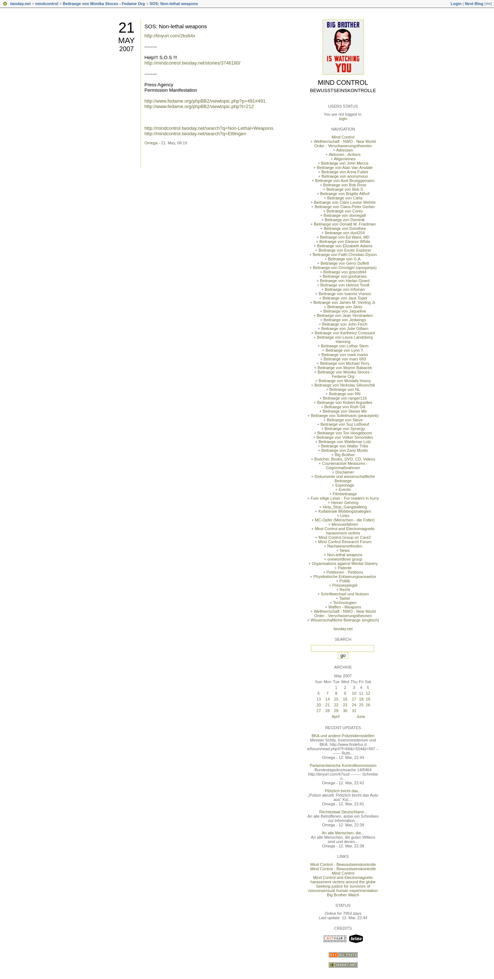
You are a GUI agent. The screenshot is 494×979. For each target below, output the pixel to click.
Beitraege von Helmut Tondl (344, 285)
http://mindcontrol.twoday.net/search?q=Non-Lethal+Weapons (209, 128)
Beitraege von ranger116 (345, 398)
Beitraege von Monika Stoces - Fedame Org (104, 3)
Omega (151, 143)
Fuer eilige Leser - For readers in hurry (345, 498)
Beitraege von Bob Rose (344, 185)
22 (336, 705)
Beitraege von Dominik (345, 220)
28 (327, 711)
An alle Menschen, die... (343, 833)
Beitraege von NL (344, 389)
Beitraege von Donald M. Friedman (345, 224)
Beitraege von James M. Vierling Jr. (345, 302)
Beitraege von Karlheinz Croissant (345, 333)
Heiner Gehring (344, 502)
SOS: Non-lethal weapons (174, 3)
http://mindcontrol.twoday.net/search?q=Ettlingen (195, 133)
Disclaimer (345, 472)
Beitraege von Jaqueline (344, 311)
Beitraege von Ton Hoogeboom (344, 433)
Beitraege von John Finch (345, 324)
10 (354, 693)
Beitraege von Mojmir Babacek (344, 367)
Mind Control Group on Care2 (345, 537)
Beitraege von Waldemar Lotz (345, 441)
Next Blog (474, 3)
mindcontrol (46, 3)
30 (345, 711)
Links (344, 515)
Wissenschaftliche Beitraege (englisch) (345, 620)
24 (354, 705)
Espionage (344, 485)
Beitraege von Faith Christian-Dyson (345, 254)
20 (318, 705)
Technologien (345, 602)
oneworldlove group (344, 559)
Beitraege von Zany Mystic (344, 450)
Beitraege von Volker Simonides (344, 437)
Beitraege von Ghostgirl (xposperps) (345, 267)
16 (345, 699)
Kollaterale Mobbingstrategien (344, 511)
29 (336, 711)
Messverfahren (345, 524)
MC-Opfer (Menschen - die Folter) (345, 520)
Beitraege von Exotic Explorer (345, 250)
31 (354, 711)
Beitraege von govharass (345, 276)
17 (354, 699)
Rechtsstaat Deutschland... (343, 812)
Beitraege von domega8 (345, 215)
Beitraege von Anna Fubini (344, 172)
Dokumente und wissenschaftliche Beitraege (345, 478)
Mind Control (343, 82)
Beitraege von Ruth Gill (344, 407)
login (343, 118)
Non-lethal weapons (344, 555)
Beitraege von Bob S (345, 189)
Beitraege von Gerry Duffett (344, 263)
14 (327, 699)
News (345, 550)
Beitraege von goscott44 (344, 272)
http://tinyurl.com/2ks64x (170, 35)
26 (368, 705)
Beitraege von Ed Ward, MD (345, 237)
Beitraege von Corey (345, 211)
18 (361, 699)
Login (456, 3)
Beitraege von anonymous (344, 176)
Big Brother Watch (343, 895)
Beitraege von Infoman (345, 289)
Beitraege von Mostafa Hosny (345, 381)
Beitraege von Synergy (345, 428)
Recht (345, 589)
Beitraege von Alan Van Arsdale (345, 167)
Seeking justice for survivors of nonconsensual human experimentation (343, 888)
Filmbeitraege (345, 494)
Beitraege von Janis (344, 307)
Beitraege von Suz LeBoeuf (344, 424)
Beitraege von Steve (345, 420)
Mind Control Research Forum (344, 542)
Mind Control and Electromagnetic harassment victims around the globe (343, 879)
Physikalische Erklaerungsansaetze (345, 576)
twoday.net (20, 3)
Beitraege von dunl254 (345, 233)
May (126, 40)
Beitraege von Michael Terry (344, 363)
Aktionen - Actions (345, 154)
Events (345, 489)
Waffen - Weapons (344, 607)
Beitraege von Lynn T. (344, 350)
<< (488, 3)
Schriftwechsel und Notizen (345, 594)
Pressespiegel (344, 585)
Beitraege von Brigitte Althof (344, 193)
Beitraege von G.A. (345, 259)
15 (336, 699)
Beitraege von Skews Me (345, 411)
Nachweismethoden (344, 546)
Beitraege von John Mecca (344, 163)
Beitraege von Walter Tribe (344, 446)
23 (345, 705)
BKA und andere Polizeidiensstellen (343, 736)
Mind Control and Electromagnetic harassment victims (345, 530)
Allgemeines (345, 159)
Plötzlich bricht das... (343, 791)
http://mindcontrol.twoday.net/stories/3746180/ (193, 63)
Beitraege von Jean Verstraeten (345, 315)
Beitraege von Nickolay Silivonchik (344, 385)
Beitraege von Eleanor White (344, 241)
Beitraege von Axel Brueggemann (344, 180)
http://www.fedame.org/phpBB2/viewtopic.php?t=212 (199, 106)
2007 (126, 49)
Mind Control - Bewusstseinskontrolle (343, 864)
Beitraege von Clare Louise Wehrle (344, 202)
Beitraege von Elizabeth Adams (345, 246)
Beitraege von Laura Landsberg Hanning (345, 339)
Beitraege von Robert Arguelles (344, 402)
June (361, 716)
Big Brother (345, 455)
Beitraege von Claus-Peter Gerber (345, 207)
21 (127, 28)
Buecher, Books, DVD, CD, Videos (344, 459)
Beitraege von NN (345, 394)
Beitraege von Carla (344, 198)
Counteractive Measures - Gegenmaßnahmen (345, 465)
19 (368, 699)
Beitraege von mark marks (344, 354)
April (336, 716)
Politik (345, 581)
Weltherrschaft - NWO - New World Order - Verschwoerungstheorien (345, 143)
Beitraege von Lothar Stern (345, 346)
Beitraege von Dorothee (345, 228)
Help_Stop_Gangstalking (345, 507)
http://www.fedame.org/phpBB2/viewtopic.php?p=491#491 (205, 101)
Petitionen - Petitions (345, 572)
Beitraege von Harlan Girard (345, 280)
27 (318, 711)
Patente (345, 568)
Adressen (344, 150)
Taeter (344, 598)
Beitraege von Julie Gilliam (344, 328)
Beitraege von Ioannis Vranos (345, 294)
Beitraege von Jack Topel (345, 298)
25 (361, 705)
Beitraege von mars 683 (345, 359)
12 (368, 693)
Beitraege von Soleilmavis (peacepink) (345, 415)
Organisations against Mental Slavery (345, 563)
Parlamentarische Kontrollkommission (343, 765)
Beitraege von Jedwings (345, 320)
